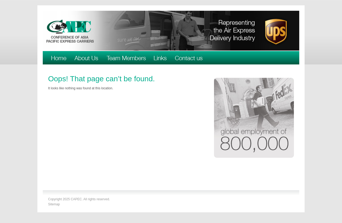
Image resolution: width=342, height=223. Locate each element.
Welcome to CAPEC (59, 57)
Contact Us (189, 57)
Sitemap (54, 204)
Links (160, 57)
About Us (86, 57)
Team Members (126, 57)
